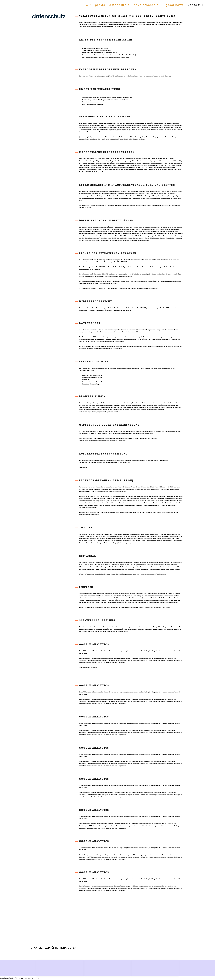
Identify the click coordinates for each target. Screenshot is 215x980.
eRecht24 (94, 667)
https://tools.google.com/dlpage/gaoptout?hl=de (104, 412)
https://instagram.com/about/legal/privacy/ (151, 574)
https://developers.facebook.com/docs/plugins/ (111, 491)
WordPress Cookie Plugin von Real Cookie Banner (19, 978)
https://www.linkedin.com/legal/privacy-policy (154, 607)
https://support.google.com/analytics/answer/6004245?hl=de (105, 440)
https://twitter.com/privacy (122, 543)
